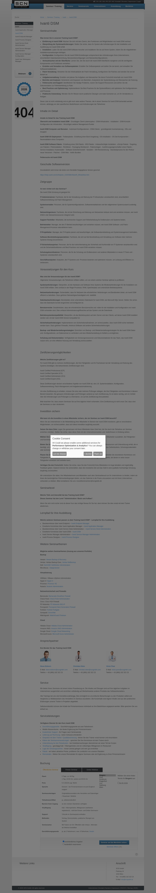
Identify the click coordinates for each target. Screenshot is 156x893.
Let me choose (59, 454)
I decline (88, 454)
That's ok (98, 454)
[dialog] (78, 446)
